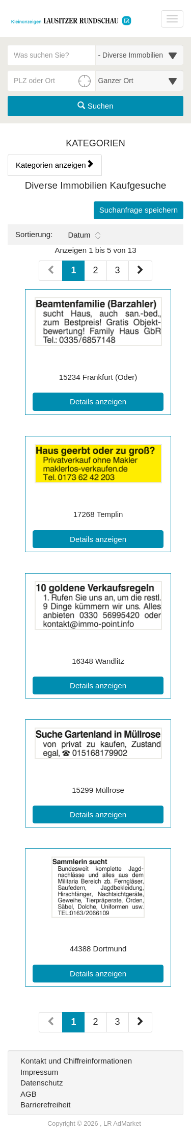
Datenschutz (41, 1082)
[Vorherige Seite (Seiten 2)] (51, 1022)
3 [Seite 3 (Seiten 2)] (117, 1022)
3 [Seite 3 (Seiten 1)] (117, 270)
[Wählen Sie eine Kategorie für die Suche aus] (140, 55)
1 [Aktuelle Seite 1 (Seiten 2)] (73, 1021)
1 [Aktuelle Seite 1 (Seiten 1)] (73, 269)
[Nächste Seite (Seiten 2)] (140, 1022)
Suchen (95, 105)
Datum (84, 235)
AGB (28, 1094)
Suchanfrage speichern (138, 209)
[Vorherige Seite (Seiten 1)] (51, 271)
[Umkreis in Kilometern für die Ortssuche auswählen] (140, 80)
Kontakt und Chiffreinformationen (76, 1060)
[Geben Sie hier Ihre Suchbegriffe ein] (52, 55)
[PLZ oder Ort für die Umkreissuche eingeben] (52, 80)
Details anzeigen (116, 401)
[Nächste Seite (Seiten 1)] (140, 271)
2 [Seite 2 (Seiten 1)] (95, 270)
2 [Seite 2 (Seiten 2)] (95, 1022)
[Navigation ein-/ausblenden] (172, 19)
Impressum (39, 1072)
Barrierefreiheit (45, 1104)
